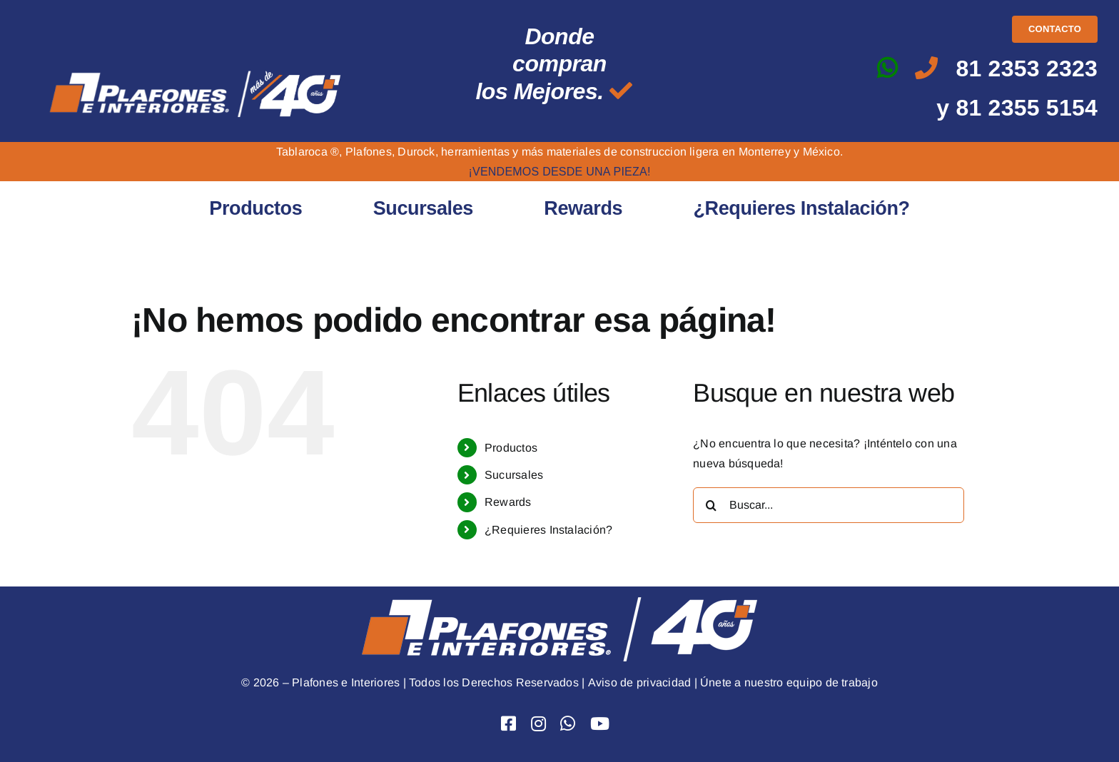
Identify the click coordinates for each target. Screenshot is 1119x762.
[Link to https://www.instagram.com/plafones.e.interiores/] (538, 723)
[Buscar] (711, 505)
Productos (511, 448)
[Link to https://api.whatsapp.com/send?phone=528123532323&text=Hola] (887, 67)
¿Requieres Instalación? (549, 530)
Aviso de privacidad (639, 682)
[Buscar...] (828, 505)
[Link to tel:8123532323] (926, 67)
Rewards (508, 502)
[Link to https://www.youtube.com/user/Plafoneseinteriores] (599, 723)
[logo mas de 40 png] (196, 72)
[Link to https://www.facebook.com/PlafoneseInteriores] (508, 723)
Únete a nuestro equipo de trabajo (789, 682)
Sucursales (514, 475)
